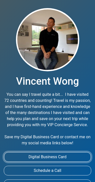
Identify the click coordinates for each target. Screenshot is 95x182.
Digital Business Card (48, 156)
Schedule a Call (47, 170)
